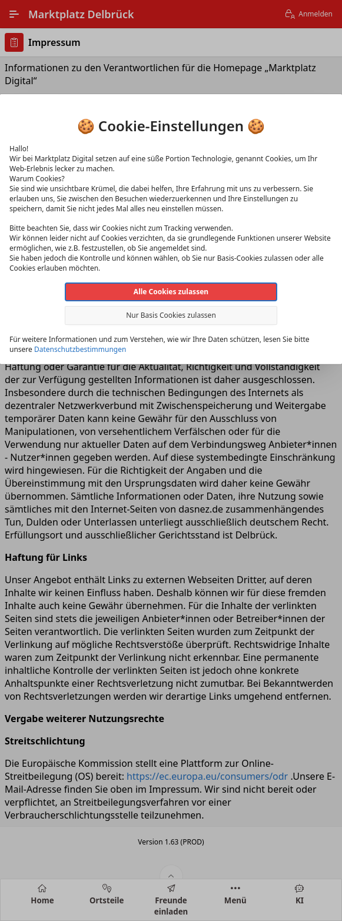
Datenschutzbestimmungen (80, 349)
